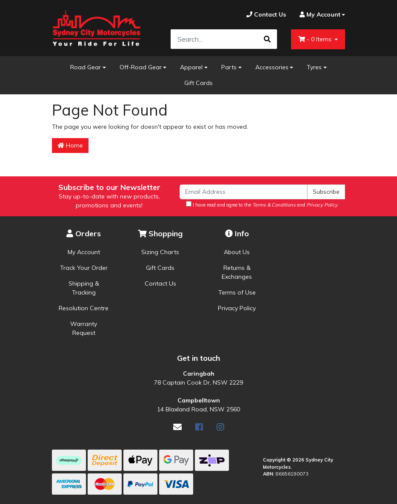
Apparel (191, 67)
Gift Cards (198, 83)
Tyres (314, 67)
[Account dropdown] (319, 15)
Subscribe (326, 191)
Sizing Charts (160, 252)
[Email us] (177, 427)
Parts (229, 67)
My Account (84, 252)
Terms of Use (237, 292)
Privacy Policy (237, 308)
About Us (237, 252)
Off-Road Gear (141, 67)
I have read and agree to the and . (262, 204)
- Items (315, 39)
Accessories (271, 67)
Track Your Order (84, 268)
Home (70, 145)
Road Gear (85, 67)
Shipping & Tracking (84, 288)
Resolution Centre (84, 308)
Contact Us (160, 283)
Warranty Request (83, 328)
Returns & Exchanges (237, 272)
